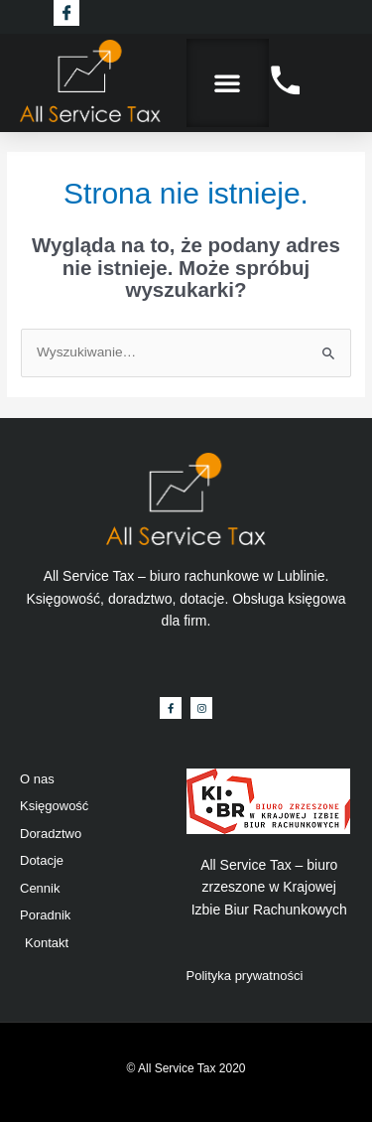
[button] (227, 82)
